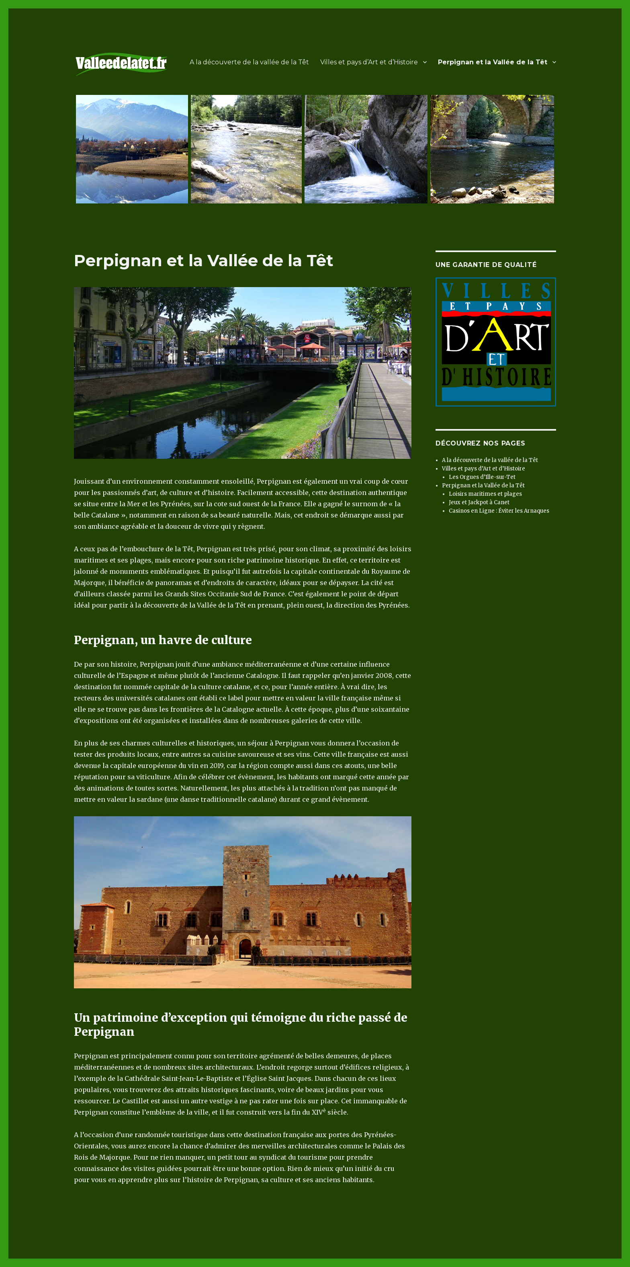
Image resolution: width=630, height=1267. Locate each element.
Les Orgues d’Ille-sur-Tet (482, 477)
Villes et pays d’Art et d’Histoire (369, 62)
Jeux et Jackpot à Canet (479, 502)
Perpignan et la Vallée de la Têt (492, 62)
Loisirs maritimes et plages (485, 494)
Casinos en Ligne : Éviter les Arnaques (499, 510)
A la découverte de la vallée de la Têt (249, 62)
